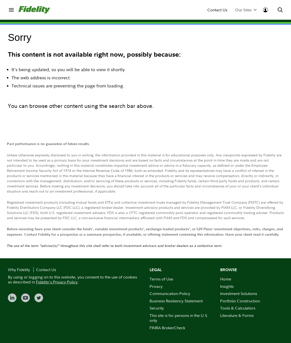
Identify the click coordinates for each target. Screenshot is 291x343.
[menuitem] (11, 9)
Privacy (156, 286)
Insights (227, 286)
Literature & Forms (237, 315)
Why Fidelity (19, 269)
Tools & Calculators (237, 308)
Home (225, 279)
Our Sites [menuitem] (246, 10)
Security (157, 308)
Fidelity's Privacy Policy (57, 282)
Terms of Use (161, 279)
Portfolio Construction (240, 301)
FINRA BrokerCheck (167, 327)
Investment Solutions (238, 293)
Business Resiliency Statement (176, 301)
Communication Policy (170, 293)
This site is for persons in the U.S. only (179, 318)
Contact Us (217, 10)
